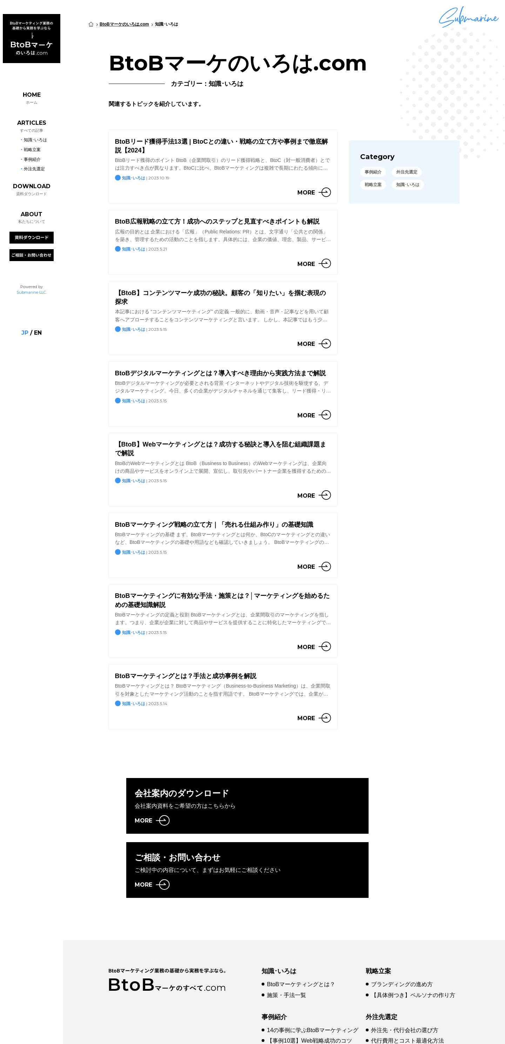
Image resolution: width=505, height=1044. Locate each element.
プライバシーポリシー (233, 1031)
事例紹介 (274, 961)
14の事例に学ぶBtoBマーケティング (312, 975)
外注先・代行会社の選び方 (404, 975)
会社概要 (181, 1031)
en (38, 328)
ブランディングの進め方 (402, 929)
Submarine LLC (31, 287)
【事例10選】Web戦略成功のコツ (309, 986)
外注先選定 (381, 961)
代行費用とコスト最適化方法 (407, 986)
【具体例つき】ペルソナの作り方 (413, 940)
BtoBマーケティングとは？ (301, 929)
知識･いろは (279, 916)
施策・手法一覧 (286, 940)
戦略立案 (378, 916)
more (306, 192)
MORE (143, 820)
